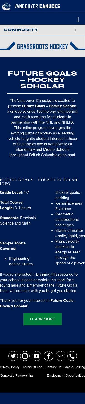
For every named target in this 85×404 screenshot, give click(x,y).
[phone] (72, 356)
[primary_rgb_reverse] (6, 3)
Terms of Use (32, 367)
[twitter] (13, 356)
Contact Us (53, 367)
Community (21, 30)
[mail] (60, 356)
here (14, 285)
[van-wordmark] (37, 4)
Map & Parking (74, 367)
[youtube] (36, 356)
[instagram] (25, 356)
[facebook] (48, 356)
